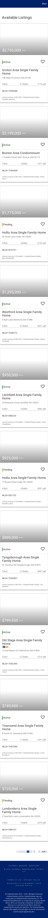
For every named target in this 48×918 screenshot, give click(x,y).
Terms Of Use (15, 880)
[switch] (43, 60)
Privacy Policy (32, 880)
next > (44, 852)
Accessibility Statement (20, 883)
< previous (21, 852)
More (44, 4)
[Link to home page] (2, 4)
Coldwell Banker (18, 865)
